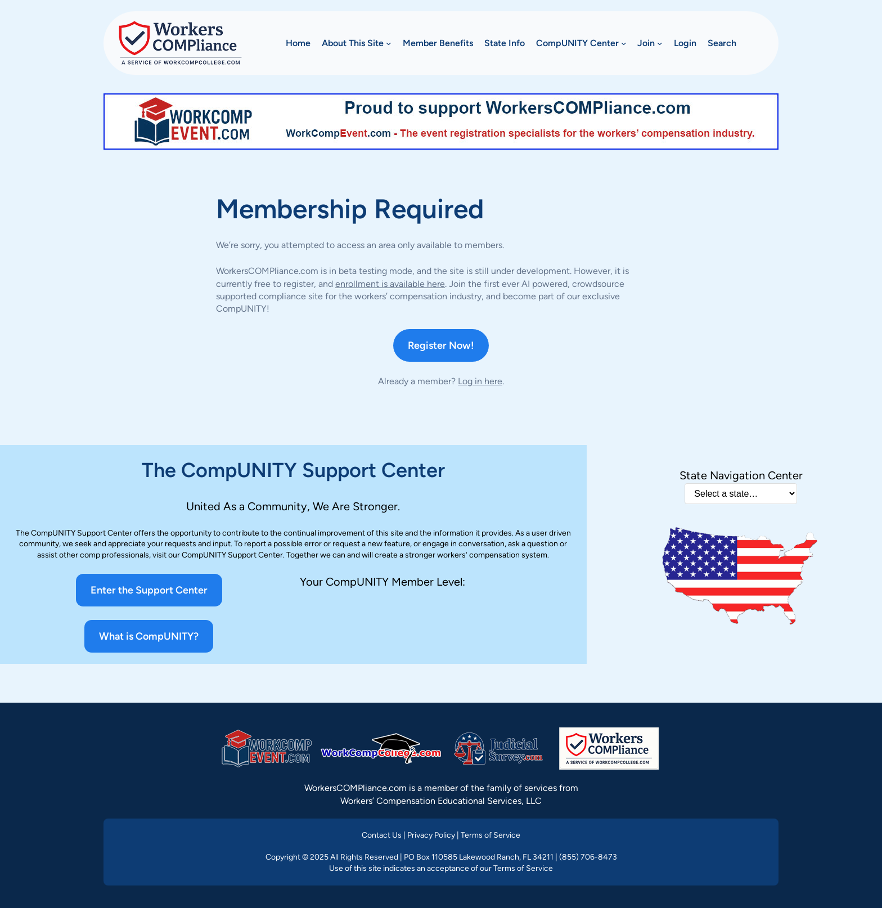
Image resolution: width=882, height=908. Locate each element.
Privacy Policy (431, 835)
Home (298, 43)
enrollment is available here (390, 283)
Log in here (480, 381)
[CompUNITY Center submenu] (624, 43)
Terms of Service (490, 835)
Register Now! (441, 345)
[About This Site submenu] (389, 43)
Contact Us (382, 835)
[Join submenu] (660, 43)
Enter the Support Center (149, 590)
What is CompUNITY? (149, 636)
